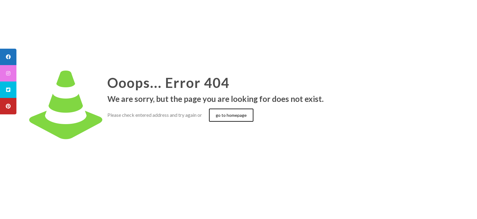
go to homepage (231, 115)
